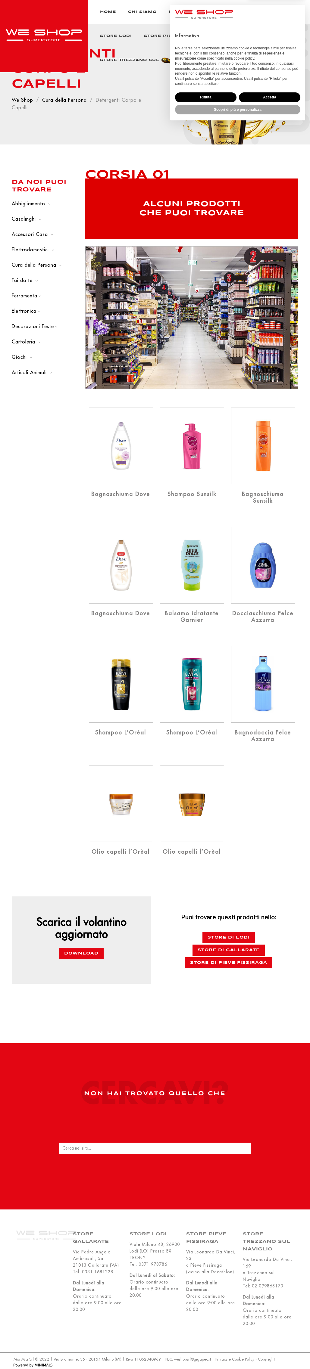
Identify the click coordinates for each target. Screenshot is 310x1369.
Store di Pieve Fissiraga (228, 963)
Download (81, 953)
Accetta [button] (269, 1341)
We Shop (22, 100)
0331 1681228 (97, 1271)
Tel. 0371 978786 (148, 1264)
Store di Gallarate (229, 950)
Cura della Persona (64, 100)
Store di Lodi (229, 937)
